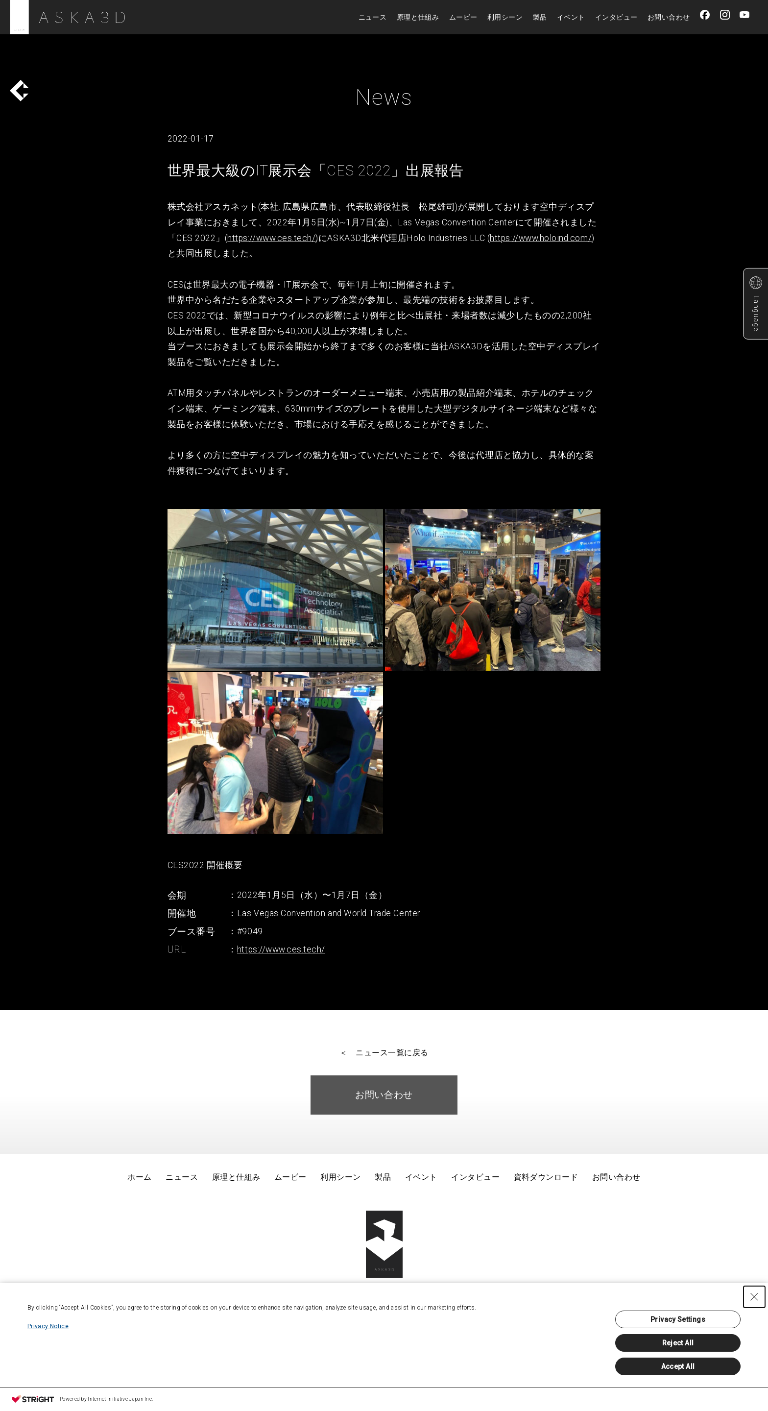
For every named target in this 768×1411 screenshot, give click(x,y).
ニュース (373, 17)
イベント (571, 17)
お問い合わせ (669, 17)
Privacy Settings (677, 1319)
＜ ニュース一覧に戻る (383, 1052)
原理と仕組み (418, 17)
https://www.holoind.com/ (541, 238)
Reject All (678, 1343)
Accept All (678, 1366)
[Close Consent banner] (754, 1297)
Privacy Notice (48, 1326)
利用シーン (505, 17)
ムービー (463, 17)
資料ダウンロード (546, 1177)
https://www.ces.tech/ (271, 238)
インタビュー (616, 17)
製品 (540, 17)
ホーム (139, 1177)
